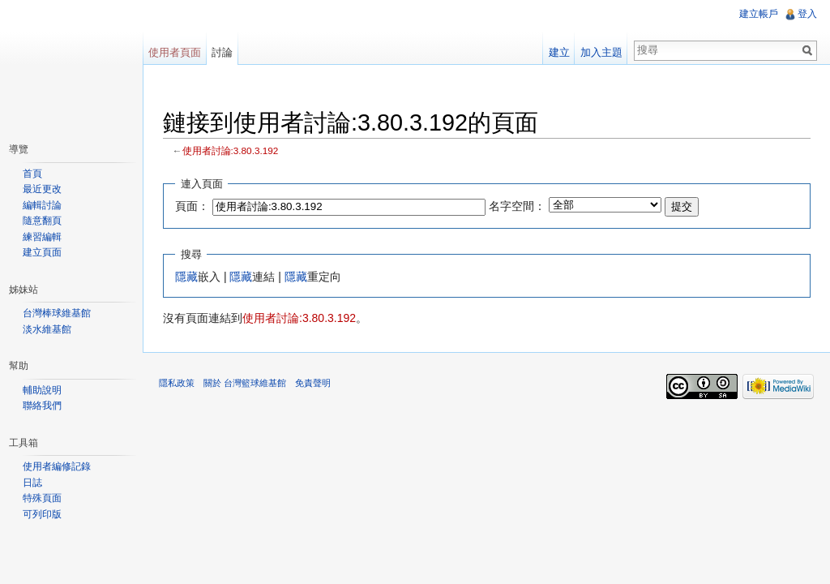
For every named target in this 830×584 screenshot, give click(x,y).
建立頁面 (42, 252)
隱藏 (186, 276)
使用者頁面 (174, 52)
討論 (222, 52)
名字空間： (517, 206)
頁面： (192, 206)
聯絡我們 (42, 405)
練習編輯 (42, 237)
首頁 (32, 173)
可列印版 (42, 514)
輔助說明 (42, 390)
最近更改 (42, 189)
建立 (559, 52)
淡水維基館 (47, 329)
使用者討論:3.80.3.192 (230, 150)
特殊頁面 (42, 498)
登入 (807, 13)
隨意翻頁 (42, 220)
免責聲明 (313, 383)
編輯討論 (42, 205)
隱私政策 (177, 383)
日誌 (32, 482)
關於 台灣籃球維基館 (244, 383)
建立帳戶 (758, 13)
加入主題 (601, 52)
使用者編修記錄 (57, 466)
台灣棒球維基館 (57, 313)
